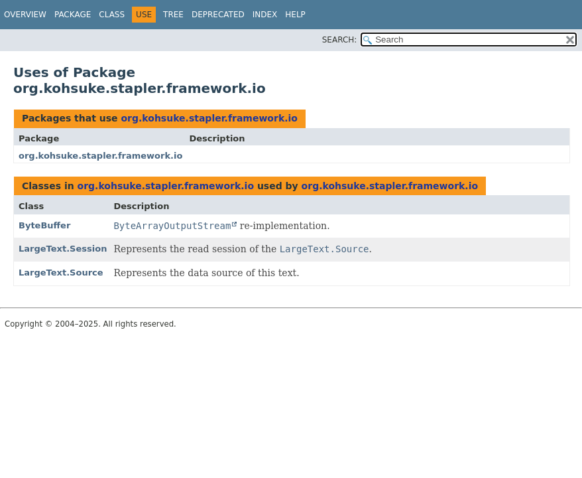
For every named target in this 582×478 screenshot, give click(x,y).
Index (265, 14)
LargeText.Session (63, 249)
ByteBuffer (44, 225)
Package (72, 14)
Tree (173, 14)
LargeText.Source (61, 273)
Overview (25, 14)
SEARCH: (339, 39)
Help (295, 14)
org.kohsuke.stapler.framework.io (209, 118)
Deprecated (218, 14)
